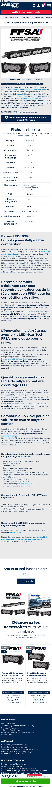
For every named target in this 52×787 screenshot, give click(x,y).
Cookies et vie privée (10, 728)
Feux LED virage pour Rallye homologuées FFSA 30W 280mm (36, 675)
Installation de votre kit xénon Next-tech (18, 768)
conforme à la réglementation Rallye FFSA (29, 89)
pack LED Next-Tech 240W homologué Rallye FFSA (24, 538)
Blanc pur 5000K (26, 484)
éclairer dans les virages (31, 98)
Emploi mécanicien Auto (11, 766)
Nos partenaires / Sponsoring (13, 764)
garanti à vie (15, 532)
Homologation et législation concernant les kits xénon (24, 771)
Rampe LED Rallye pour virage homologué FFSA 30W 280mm (13, 675)
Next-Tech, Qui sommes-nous (14, 745)
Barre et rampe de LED (12, 17)
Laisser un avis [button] (26, 581)
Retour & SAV (6, 734)
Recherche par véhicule (26, 12)
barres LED (21, 94)
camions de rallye (9, 436)
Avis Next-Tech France (10, 730)
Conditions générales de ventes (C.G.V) (17, 725)
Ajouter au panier (25, 781)
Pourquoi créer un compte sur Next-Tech (18, 732)
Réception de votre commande (14, 747)
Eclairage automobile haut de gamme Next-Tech (22, 773)
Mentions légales (8, 723)
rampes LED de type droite (16, 359)
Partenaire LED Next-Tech (12, 754)
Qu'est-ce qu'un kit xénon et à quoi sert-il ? (19, 749)
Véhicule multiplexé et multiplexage (16, 751)
